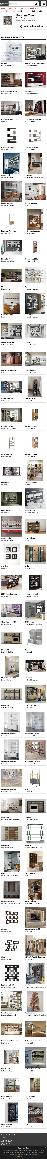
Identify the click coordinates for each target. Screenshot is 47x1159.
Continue (18, 1157)
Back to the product (31, 26)
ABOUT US (5, 1144)
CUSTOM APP (7, 1141)
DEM (3, 1137)
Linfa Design (21, 18)
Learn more (28, 1157)
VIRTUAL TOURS (8, 1134)
